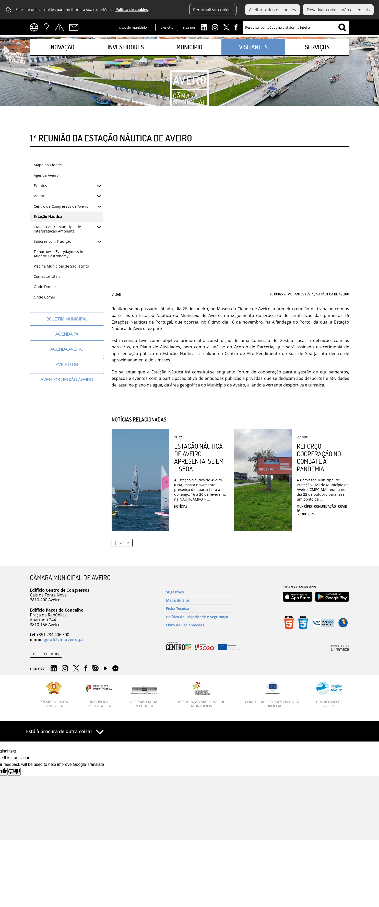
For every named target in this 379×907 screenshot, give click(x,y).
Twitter (226, 26)
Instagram (215, 26)
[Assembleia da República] (144, 697)
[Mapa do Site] (198, 600)
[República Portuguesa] (99, 695)
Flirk (115, 668)
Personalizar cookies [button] (213, 10)
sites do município (133, 27)
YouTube (105, 669)
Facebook (236, 26)
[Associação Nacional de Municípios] (201, 695)
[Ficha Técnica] (198, 608)
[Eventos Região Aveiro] (67, 379)
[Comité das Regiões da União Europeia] (273, 695)
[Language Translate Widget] (35, 27)
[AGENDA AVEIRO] (67, 349)
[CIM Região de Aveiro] (329, 695)
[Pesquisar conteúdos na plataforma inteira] (342, 27)
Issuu (95, 668)
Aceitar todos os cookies (272, 10)
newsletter (167, 27)
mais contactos (46, 653)
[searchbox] (296, 27)
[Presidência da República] (54, 695)
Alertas (59, 27)
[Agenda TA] (67, 334)
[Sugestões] (198, 592)
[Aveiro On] (67, 364)
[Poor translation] (14, 772)
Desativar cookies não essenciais (338, 10)
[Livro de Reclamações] (198, 625)
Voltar (124, 542)
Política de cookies (131, 9)
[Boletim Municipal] (67, 319)
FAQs (46, 27)
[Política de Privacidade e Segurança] (198, 617)
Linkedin (204, 26)
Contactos (73, 27)
